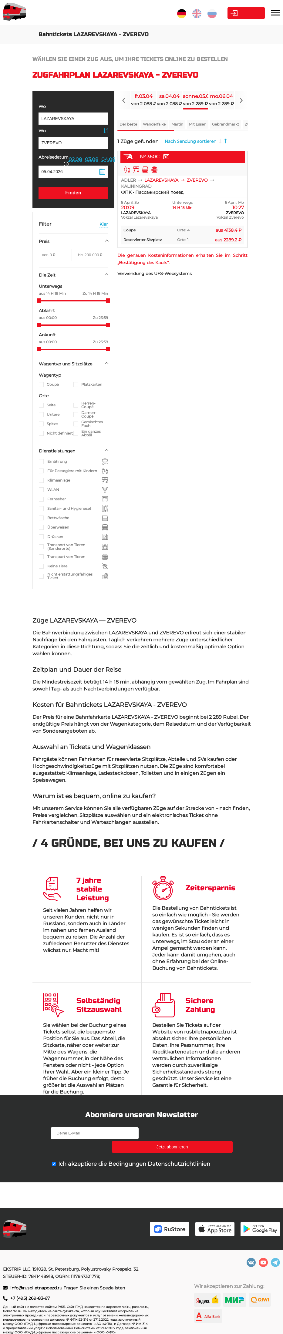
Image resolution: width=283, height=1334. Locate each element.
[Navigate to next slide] (241, 100)
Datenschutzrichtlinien (179, 1150)
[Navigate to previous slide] (124, 100)
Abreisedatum (54, 160)
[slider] (39, 300)
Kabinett (231, 13)
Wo (42, 106)
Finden (73, 192)
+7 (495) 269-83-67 (30, 1298)
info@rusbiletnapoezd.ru (36, 1288)
